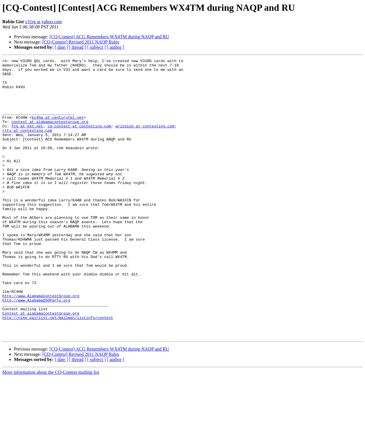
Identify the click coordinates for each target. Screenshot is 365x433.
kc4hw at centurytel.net (57, 129)
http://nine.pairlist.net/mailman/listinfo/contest (57, 369)
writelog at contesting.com (144, 139)
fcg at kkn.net (27, 139)
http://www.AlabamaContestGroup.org (40, 343)
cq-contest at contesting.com (79, 139)
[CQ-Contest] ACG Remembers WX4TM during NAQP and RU (109, 36)
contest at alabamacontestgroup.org (49, 134)
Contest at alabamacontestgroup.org (40, 364)
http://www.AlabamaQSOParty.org (36, 348)
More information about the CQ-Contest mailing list (50, 427)
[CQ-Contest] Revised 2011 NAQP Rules (80, 41)
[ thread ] (77, 47)
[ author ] (115, 47)
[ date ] (61, 47)
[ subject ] (96, 47)
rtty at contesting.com (27, 145)
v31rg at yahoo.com (43, 21)
